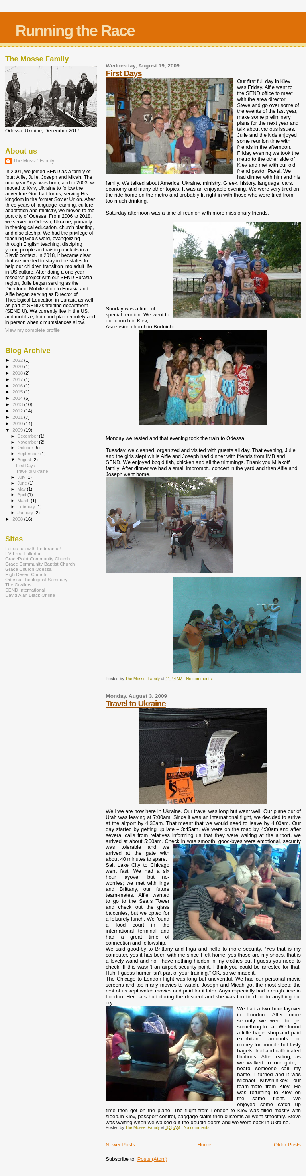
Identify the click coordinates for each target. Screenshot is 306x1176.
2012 (18, 410)
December (28, 436)
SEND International (25, 589)
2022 (18, 360)
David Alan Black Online (30, 595)
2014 (18, 398)
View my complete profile (32, 330)
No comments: (200, 679)
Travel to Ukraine (136, 703)
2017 (18, 379)
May (22, 489)
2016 (18, 385)
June (23, 483)
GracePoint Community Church (37, 558)
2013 (18, 404)
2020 (18, 366)
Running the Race (75, 30)
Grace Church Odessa (28, 569)
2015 (18, 391)
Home (205, 1145)
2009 (18, 429)
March (24, 500)
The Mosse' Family (33, 161)
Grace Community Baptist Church (40, 563)
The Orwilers (18, 584)
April (22, 494)
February (27, 506)
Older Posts (287, 1145)
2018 (18, 372)
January (26, 512)
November (28, 442)
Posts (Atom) (152, 1159)
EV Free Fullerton (23, 553)
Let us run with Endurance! (33, 548)
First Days (124, 73)
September (29, 453)
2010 (18, 423)
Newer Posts (120, 1145)
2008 (18, 518)
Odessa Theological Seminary (36, 579)
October (26, 447)
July (22, 477)
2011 (18, 417)
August (25, 459)
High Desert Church (25, 574)
